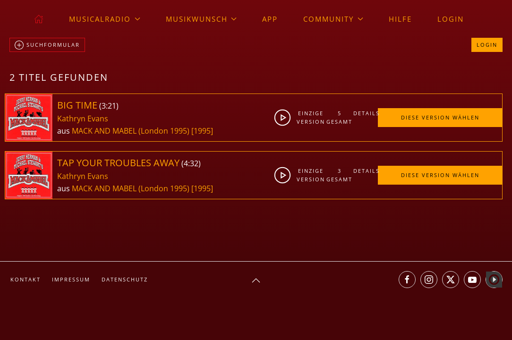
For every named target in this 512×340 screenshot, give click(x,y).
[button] (256, 280)
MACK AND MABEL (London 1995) (130, 131)
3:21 (109, 106)
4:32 (191, 163)
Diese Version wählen (440, 117)
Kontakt (25, 279)
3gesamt (339, 175)
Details (365, 113)
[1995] (202, 131)
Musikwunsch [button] (201, 19)
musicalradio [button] (104, 19)
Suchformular (47, 45)
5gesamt (339, 117)
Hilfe (400, 19)
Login (450, 19)
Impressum (71, 279)
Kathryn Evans (82, 118)
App (270, 19)
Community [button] (333, 19)
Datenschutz (125, 279)
